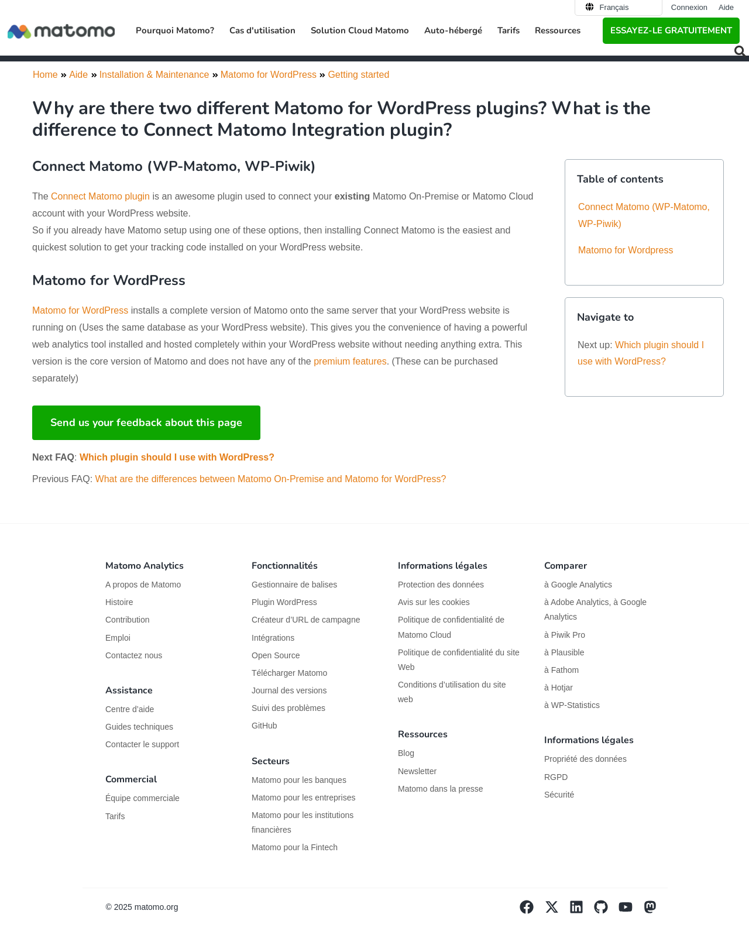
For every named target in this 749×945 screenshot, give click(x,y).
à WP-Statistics (572, 705)
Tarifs (508, 30)
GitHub (264, 725)
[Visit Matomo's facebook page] (532, 911)
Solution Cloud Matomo (360, 30)
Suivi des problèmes (288, 708)
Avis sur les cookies (434, 602)
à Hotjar (558, 687)
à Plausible (564, 652)
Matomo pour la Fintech (295, 847)
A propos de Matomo (143, 584)
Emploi (117, 637)
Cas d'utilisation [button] (262, 30)
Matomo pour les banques (299, 780)
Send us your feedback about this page (146, 422)
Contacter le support (142, 744)
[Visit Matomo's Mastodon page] (655, 911)
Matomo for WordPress (80, 310)
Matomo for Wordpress (625, 250)
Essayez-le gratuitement (671, 30)
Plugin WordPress (284, 602)
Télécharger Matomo (289, 673)
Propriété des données (585, 759)
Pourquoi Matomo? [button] (175, 30)
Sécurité (559, 794)
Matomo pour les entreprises (303, 797)
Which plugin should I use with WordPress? (177, 457)
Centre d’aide (129, 709)
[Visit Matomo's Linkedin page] (581, 911)
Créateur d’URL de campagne (306, 619)
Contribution (127, 619)
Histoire (119, 602)
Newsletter (417, 771)
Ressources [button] (557, 30)
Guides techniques (139, 726)
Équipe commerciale (142, 798)
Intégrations (273, 637)
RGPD (556, 777)
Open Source (276, 655)
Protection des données (441, 584)
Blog (406, 753)
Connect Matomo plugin (100, 196)
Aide (726, 7)
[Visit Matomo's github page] (606, 911)
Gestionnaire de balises (294, 584)
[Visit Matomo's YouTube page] (631, 911)
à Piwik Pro (564, 635)
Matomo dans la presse (440, 788)
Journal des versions (289, 690)
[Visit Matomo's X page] (556, 911)
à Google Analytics (578, 584)
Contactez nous (133, 655)
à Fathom (561, 670)
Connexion (689, 7)
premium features (350, 361)
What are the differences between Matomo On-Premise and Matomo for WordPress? (270, 479)
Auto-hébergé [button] (453, 30)
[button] (740, 51)
